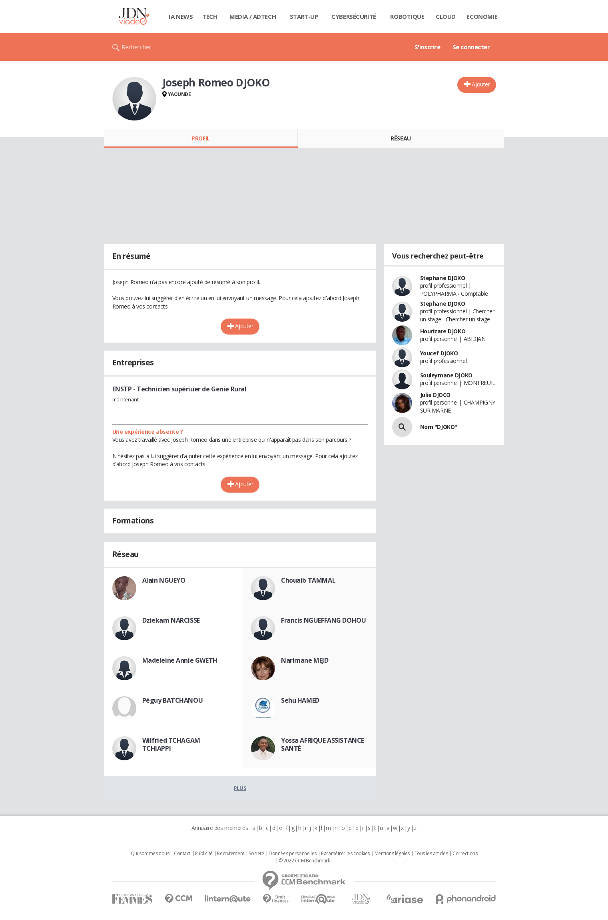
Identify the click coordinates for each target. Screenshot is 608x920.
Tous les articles (431, 853)
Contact (182, 853)
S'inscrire (428, 47)
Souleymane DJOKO (446, 375)
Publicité (204, 853)
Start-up (304, 16)
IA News (181, 16)
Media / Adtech (252, 16)
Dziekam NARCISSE (171, 620)
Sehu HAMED (300, 700)
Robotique (407, 16)
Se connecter (471, 47)
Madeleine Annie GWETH (179, 660)
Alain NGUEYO (163, 580)
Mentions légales (392, 853)
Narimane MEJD (305, 660)
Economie (482, 16)
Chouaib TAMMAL (308, 580)
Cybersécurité (353, 16)
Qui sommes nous (150, 853)
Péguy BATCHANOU (172, 700)
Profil (200, 138)
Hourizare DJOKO (443, 331)
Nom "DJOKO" (438, 427)
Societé (256, 853)
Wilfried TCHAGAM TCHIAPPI (171, 744)
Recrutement (230, 853)
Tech (209, 16)
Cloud (446, 16)
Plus (240, 788)
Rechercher (137, 47)
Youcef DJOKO (439, 353)
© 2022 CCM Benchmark (304, 861)
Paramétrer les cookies (345, 853)
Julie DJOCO (435, 395)
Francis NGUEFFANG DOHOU (323, 620)
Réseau (401, 138)
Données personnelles (293, 853)
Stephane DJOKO (442, 278)
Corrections (465, 853)
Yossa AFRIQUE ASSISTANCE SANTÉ (322, 744)
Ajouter (481, 84)
